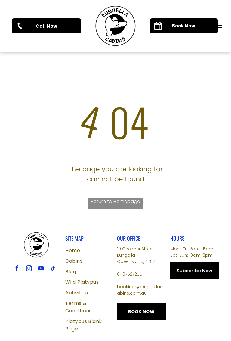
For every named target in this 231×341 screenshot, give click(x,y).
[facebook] (17, 269)
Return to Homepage (115, 201)
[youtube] (41, 269)
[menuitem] (89, 250)
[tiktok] (53, 269)
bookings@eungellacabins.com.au (140, 290)
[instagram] (29, 269)
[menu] (218, 28)
